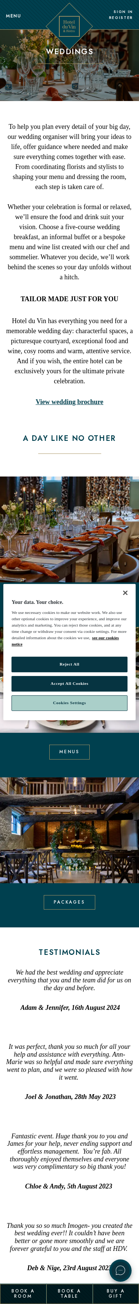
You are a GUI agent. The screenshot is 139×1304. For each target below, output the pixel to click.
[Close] (125, 593)
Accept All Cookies (70, 684)
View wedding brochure (69, 402)
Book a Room (23, 1294)
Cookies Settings (69, 702)
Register (121, 18)
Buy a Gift (116, 1294)
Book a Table (69, 1294)
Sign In (123, 12)
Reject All (69, 664)
